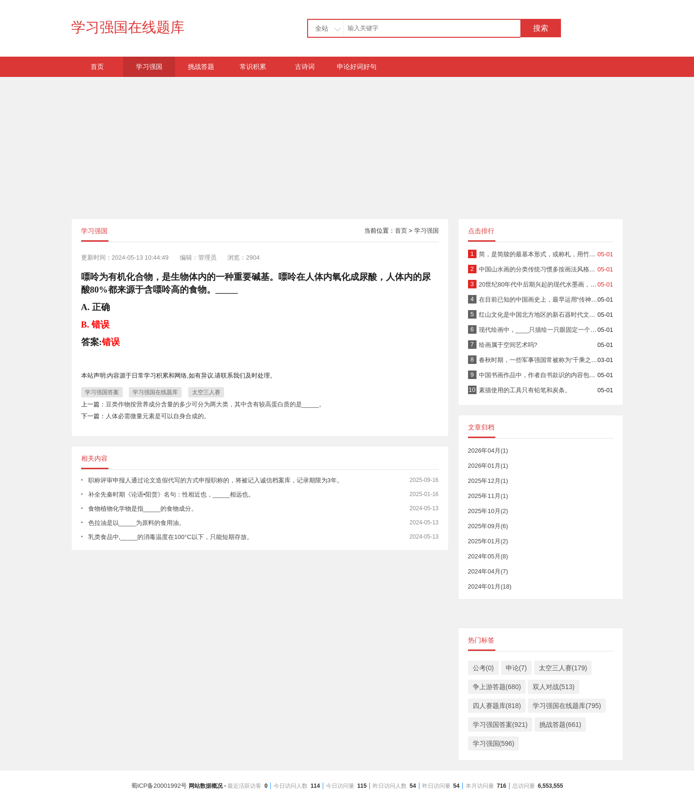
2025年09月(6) (488, 526)
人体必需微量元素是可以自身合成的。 (158, 416)
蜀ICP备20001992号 (347, 785)
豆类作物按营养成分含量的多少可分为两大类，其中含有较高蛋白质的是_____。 (215, 404)
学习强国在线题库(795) (567, 705)
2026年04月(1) (488, 450)
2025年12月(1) (488, 480)
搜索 (540, 28)
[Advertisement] (347, 143)
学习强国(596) (494, 743)
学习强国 (149, 66)
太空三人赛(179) (563, 668)
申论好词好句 (356, 66)
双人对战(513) (554, 687)
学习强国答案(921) (500, 724)
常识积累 (253, 66)
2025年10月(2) (488, 510)
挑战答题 (201, 66)
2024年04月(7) (488, 571)
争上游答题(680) (497, 687)
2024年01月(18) (490, 586)
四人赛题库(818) (497, 705)
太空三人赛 (206, 392)
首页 (97, 66)
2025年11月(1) (488, 495)
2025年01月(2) (488, 541)
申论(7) (516, 668)
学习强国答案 (102, 392)
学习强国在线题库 (127, 27)
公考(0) (483, 668)
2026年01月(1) (488, 465)
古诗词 (305, 66)
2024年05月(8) (488, 556)
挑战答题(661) (560, 724)
